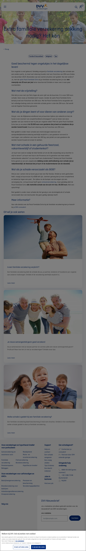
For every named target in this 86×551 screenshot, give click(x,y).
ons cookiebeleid (19, 542)
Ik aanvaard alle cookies (38, 548)
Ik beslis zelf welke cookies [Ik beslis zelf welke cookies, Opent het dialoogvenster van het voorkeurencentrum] (21, 548)
